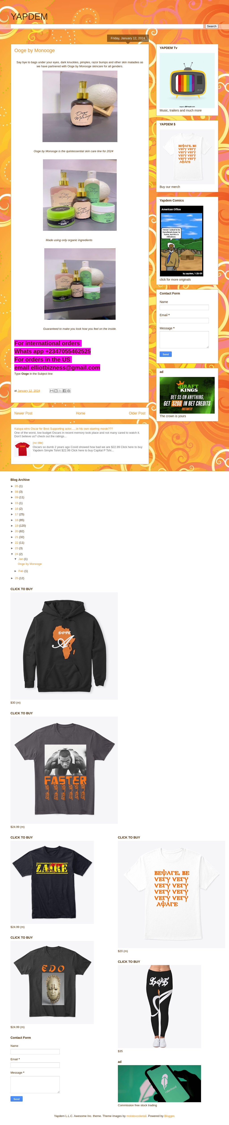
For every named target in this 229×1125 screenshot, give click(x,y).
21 (17, 537)
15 (17, 503)
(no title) (38, 442)
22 (17, 542)
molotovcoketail (136, 1116)
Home (80, 413)
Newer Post (23, 413)
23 (17, 548)
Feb (21, 571)
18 (17, 520)
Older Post (137, 413)
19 (17, 525)
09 (17, 497)
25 (17, 578)
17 (17, 514)
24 (17, 554)
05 (17, 486)
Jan (21, 559)
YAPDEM (29, 16)
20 (17, 531)
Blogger (169, 1116)
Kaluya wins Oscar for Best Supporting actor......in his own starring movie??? (63, 428)
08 (17, 491)
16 (17, 508)
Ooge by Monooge (30, 564)
